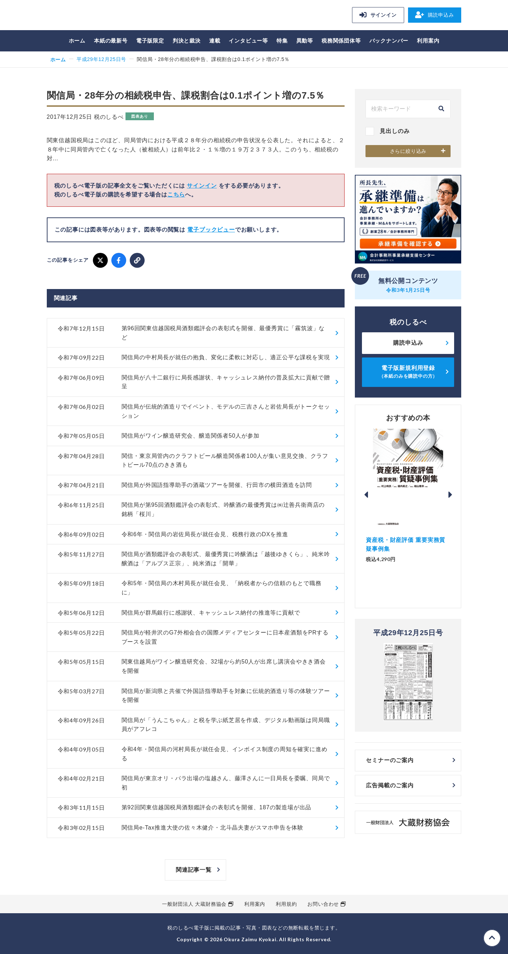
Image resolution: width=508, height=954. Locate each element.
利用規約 (286, 904)
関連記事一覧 (194, 870)
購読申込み (434, 14)
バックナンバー (389, 41)
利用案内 (428, 41)
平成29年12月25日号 (101, 59)
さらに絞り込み (408, 151)
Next (450, 495)
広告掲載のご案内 (389, 785)
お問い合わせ (323, 904)
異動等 (304, 41)
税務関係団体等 (341, 41)
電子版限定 (150, 41)
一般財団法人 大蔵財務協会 (194, 904)
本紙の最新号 (111, 41)
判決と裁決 (187, 41)
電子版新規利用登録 (408, 372)
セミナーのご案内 (389, 760)
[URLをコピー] (137, 260)
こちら (176, 195)
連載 (214, 41)
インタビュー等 (248, 41)
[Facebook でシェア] (118, 260)
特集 (282, 41)
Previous (366, 495)
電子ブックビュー (211, 230)
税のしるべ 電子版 (96, 16)
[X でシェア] (100, 260)
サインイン (378, 14)
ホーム (77, 41)
